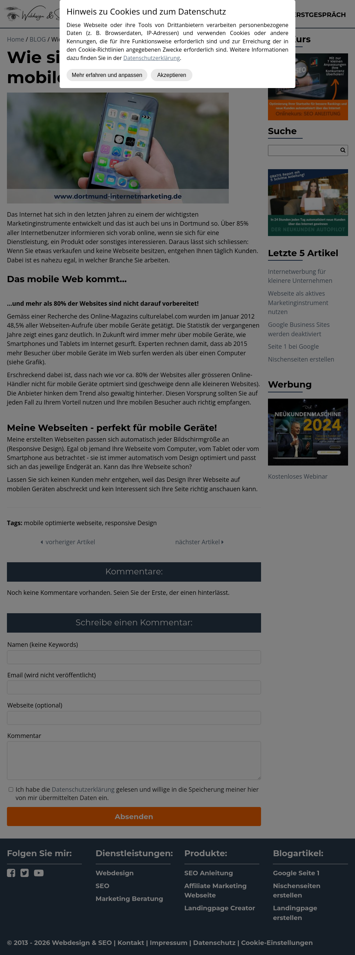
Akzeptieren (171, 75)
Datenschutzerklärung (151, 58)
